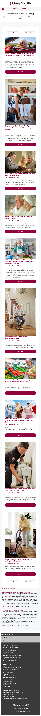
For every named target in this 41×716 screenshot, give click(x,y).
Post (3, 588)
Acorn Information (7, 634)
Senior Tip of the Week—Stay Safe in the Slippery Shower (19, 217)
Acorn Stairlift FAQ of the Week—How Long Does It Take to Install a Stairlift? (20, 489)
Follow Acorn (5, 641)
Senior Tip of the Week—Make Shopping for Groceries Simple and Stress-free (20, 381)
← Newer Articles (12, 33)
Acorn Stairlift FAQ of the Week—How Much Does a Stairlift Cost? (20, 174)
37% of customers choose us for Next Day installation (16, 592)
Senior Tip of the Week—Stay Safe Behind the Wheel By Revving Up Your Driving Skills (20, 54)
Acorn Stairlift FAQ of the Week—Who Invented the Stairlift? (18, 337)
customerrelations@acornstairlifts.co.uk (16, 698)
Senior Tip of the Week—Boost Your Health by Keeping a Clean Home (19, 560)
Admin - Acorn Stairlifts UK (12, 58)
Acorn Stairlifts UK (10, 588)
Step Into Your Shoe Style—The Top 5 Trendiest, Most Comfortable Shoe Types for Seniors (20, 128)
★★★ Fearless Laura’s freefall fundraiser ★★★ (14, 610)
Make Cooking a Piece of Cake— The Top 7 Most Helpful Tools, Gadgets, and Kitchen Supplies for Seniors (19, 261)
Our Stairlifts (5, 637)
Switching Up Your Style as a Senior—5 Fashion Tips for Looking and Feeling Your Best (19, 420)
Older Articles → (30, 33)
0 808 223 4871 (19, 9)
